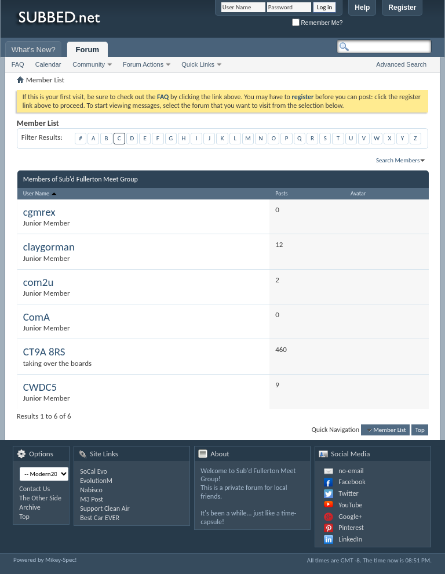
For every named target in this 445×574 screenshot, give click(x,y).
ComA (36, 317)
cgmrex (39, 212)
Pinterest (351, 528)
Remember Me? (317, 23)
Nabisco (91, 490)
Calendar (48, 64)
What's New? (34, 49)
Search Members (398, 160)
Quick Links (197, 64)
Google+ (350, 517)
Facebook (351, 482)
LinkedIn (350, 539)
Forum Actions (143, 64)
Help (362, 7)
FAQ (18, 64)
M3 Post (91, 499)
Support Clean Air (104, 508)
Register (402, 7)
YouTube (350, 505)
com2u (38, 282)
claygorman (49, 246)
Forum (87, 49)
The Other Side (40, 498)
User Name (41, 193)
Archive (29, 507)
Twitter (348, 493)
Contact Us (34, 489)
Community (88, 64)
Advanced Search (401, 64)
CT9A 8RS (44, 351)
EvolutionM (96, 481)
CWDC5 (40, 387)
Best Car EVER (99, 518)
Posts (281, 193)
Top (420, 430)
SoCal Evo (93, 471)
